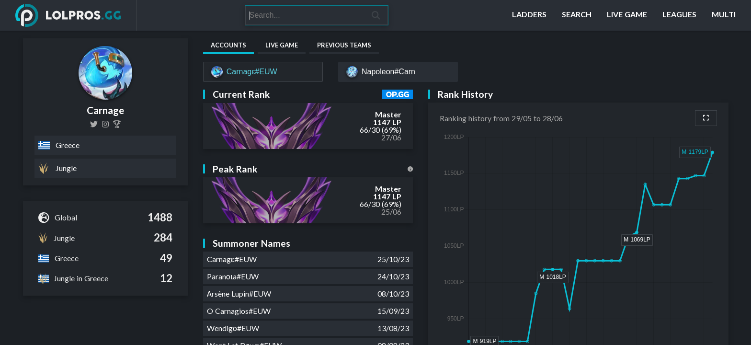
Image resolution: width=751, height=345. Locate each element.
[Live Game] (627, 15)
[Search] (304, 15)
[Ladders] (529, 15)
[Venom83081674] (94, 124)
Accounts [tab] (228, 45)
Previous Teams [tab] (344, 45)
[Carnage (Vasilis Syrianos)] (117, 124)
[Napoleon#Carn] (398, 72)
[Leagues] (679, 15)
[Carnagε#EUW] (263, 72)
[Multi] (723, 15)
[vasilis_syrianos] (105, 124)
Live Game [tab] (281, 45)
